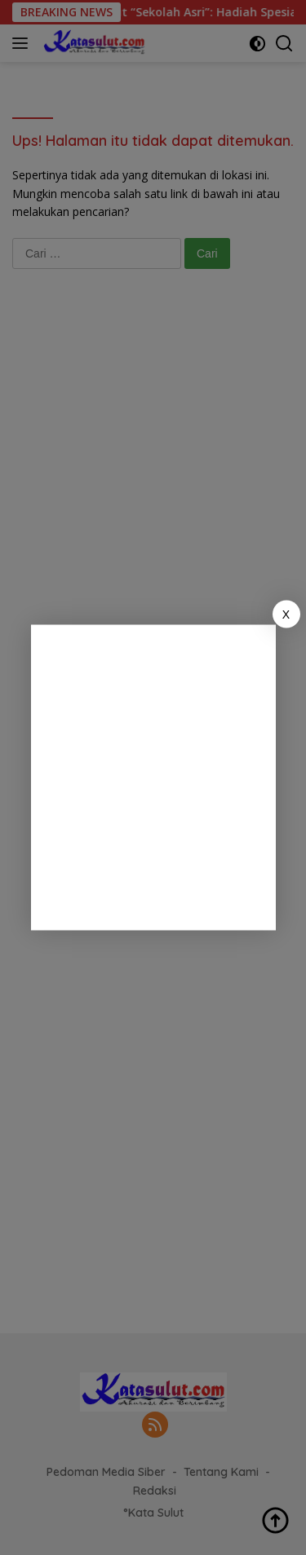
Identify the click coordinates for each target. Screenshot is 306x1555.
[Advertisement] (153, 778)
